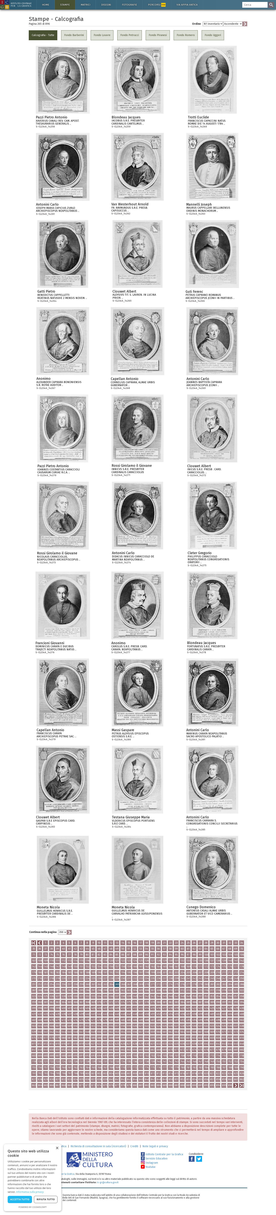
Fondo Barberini (74, 35)
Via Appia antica (187, 4)
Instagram (149, 1162)
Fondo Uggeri (213, 35)
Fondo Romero (186, 35)
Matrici (85, 4)
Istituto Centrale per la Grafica (162, 1154)
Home (45, 4)
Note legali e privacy (155, 1146)
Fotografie (129, 4)
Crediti (134, 1146)
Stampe (65, 4)
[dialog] (32, 1177)
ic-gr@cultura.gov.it (107, 1182)
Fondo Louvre (102, 35)
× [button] (57, 1148)
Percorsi (157, 5)
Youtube (148, 1167)
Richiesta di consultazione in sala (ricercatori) (98, 1146)
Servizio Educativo (154, 1158)
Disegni (106, 4)
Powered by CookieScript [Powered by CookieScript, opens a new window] (33, 1207)
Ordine (196, 23)
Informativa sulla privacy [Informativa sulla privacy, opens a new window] (30, 1192)
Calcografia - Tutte (43, 35)
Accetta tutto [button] (19, 1199)
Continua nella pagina (43, 932)
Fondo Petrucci (129, 35)
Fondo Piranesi (158, 35)
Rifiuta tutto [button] (46, 1199)
